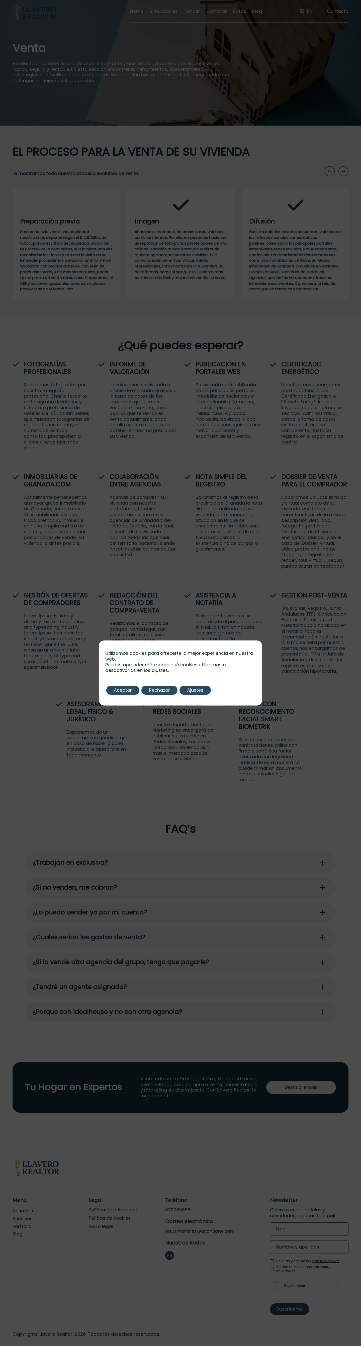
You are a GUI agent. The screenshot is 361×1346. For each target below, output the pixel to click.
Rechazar (159, 690)
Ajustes (195, 690)
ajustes (160, 670)
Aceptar (123, 690)
